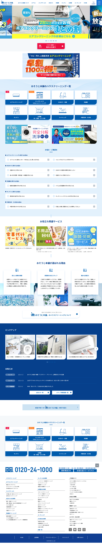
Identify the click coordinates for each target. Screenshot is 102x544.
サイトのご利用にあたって (75, 490)
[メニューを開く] (99, 3)
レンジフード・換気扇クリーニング (45, 481)
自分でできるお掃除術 (74, 499)
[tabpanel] (51, 117)
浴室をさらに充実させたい (63, 175)
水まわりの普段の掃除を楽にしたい (65, 170)
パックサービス (42, 3)
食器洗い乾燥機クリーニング (44, 486)
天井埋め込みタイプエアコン (12, 488)
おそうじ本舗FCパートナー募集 (76, 523)
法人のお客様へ (73, 521)
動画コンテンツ (73, 501)
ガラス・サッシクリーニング (44, 503)
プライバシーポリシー (51, 537)
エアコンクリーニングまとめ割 (12, 486)
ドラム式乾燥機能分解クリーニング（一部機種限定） (17, 519)
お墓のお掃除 (40, 527)
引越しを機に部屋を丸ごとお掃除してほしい (68, 206)
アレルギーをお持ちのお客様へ (76, 492)
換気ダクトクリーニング (43, 510)
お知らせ (71, 494)
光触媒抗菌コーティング (43, 523)
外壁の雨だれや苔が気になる (18, 206)
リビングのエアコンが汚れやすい (65, 160)
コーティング (78, 3)
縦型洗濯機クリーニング (11, 516)
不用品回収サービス (74, 510)
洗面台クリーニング (10, 510)
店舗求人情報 (72, 525)
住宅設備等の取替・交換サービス (76, 512)
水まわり (51, 3)
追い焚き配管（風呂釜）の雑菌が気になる (21, 175)
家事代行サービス (73, 508)
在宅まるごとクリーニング (11, 495)
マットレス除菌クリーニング (44, 494)
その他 (85, 3)
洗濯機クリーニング (11, 513)
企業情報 (36, 537)
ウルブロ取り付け (10, 505)
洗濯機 (57, 3)
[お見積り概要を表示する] (93, 3)
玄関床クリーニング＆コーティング (45, 508)
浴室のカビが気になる (16, 170)
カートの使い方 (73, 486)
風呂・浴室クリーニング (11, 501)
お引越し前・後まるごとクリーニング (14, 494)
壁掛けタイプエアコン (10, 484)
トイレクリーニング (10, 508)
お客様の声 (72, 503)
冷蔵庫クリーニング (42, 484)
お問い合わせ (80, 537)
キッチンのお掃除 (42, 478)
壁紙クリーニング (41, 501)
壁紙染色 (40, 499)
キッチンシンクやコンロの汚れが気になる (67, 196)
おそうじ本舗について (23, 3)
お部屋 (70, 3)
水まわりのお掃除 (10, 498)
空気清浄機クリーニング (43, 512)
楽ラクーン (72, 514)
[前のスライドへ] (1, 23)
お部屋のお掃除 (42, 489)
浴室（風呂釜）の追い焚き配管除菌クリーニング (16, 503)
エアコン (34, 3)
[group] (51, 22)
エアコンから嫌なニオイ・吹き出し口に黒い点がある (24, 160)
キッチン (64, 3)
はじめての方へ (73, 482)
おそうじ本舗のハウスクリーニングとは (78, 481)
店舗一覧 (40, 530)
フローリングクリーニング (43, 492)
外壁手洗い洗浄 (41, 521)
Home (21, 537)
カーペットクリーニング (43, 497)
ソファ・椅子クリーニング (43, 495)
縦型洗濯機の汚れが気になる (18, 186)
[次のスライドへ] (100, 23)
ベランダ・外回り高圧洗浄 (43, 525)
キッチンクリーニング (42, 482)
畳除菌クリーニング (42, 506)
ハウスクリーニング (11, 478)
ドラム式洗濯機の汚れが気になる (65, 186)
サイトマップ (65, 537)
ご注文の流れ (72, 484)
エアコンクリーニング (12, 482)
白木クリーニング (41, 505)
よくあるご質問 (73, 488)
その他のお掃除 (42, 519)
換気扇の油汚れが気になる (17, 196)
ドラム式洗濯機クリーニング (12, 518)
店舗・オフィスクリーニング (76, 519)
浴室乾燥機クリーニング (11, 506)
